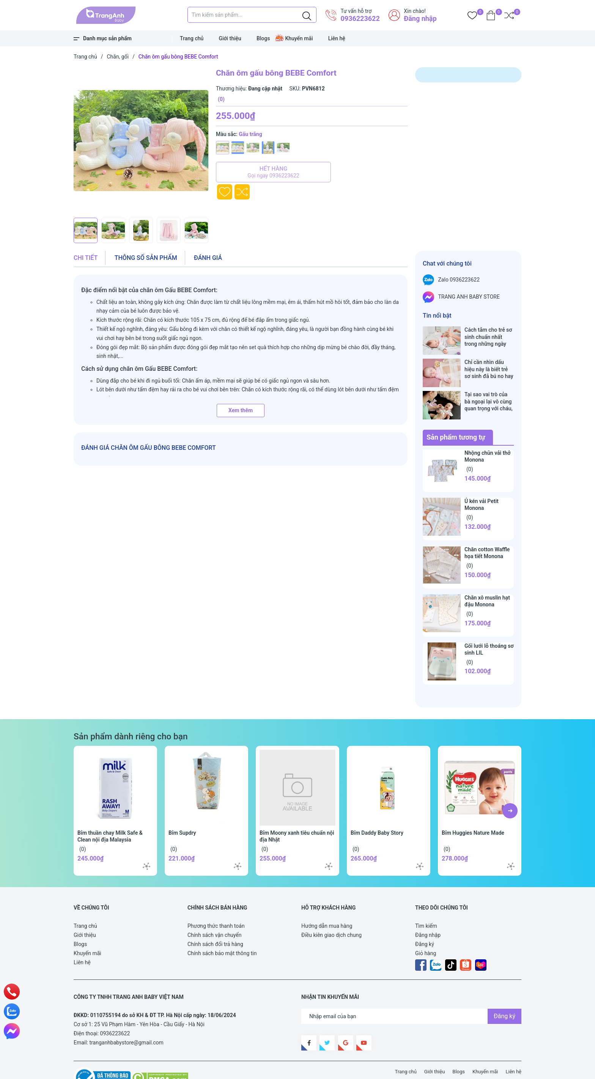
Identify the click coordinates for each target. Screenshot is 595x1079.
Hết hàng (273, 172)
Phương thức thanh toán (216, 902)
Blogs (263, 38)
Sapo (214, 1069)
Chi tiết (86, 257)
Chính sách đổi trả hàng (215, 920)
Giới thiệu (230, 38)
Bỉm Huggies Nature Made (473, 809)
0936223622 (359, 18)
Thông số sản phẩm (146, 257)
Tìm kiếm (426, 902)
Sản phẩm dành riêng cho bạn (131, 712)
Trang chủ (191, 38)
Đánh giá (208, 257)
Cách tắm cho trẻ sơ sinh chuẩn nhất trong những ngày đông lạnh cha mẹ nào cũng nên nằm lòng (488, 337)
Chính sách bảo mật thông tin (222, 929)
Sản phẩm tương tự (456, 413)
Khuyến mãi (299, 38)
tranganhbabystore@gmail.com (127, 1019)
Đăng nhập (420, 18)
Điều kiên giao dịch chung (331, 911)
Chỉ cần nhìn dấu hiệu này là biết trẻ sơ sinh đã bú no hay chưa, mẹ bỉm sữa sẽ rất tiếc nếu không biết (489, 361)
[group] (141, 140)
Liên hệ (336, 38)
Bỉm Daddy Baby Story (377, 809)
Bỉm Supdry (182, 809)
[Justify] (307, 14)
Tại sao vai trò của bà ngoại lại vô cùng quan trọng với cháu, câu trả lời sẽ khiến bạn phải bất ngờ (488, 385)
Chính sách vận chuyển (214, 911)
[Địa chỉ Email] (411, 992)
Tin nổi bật (437, 315)
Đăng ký (424, 920)
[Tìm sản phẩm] (252, 14)
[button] (510, 786)
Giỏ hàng (425, 929)
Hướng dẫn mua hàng (326, 902)
